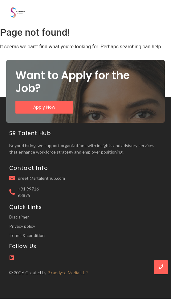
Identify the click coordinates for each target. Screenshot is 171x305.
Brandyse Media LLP (68, 272)
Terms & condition (27, 235)
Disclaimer (19, 216)
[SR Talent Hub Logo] (18, 12)
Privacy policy (22, 226)
